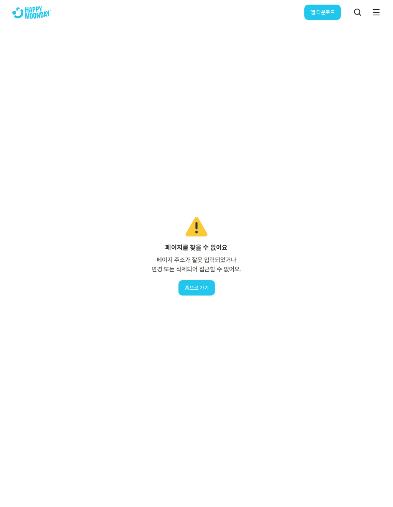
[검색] (357, 12)
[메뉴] (376, 12)
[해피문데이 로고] (31, 12)
